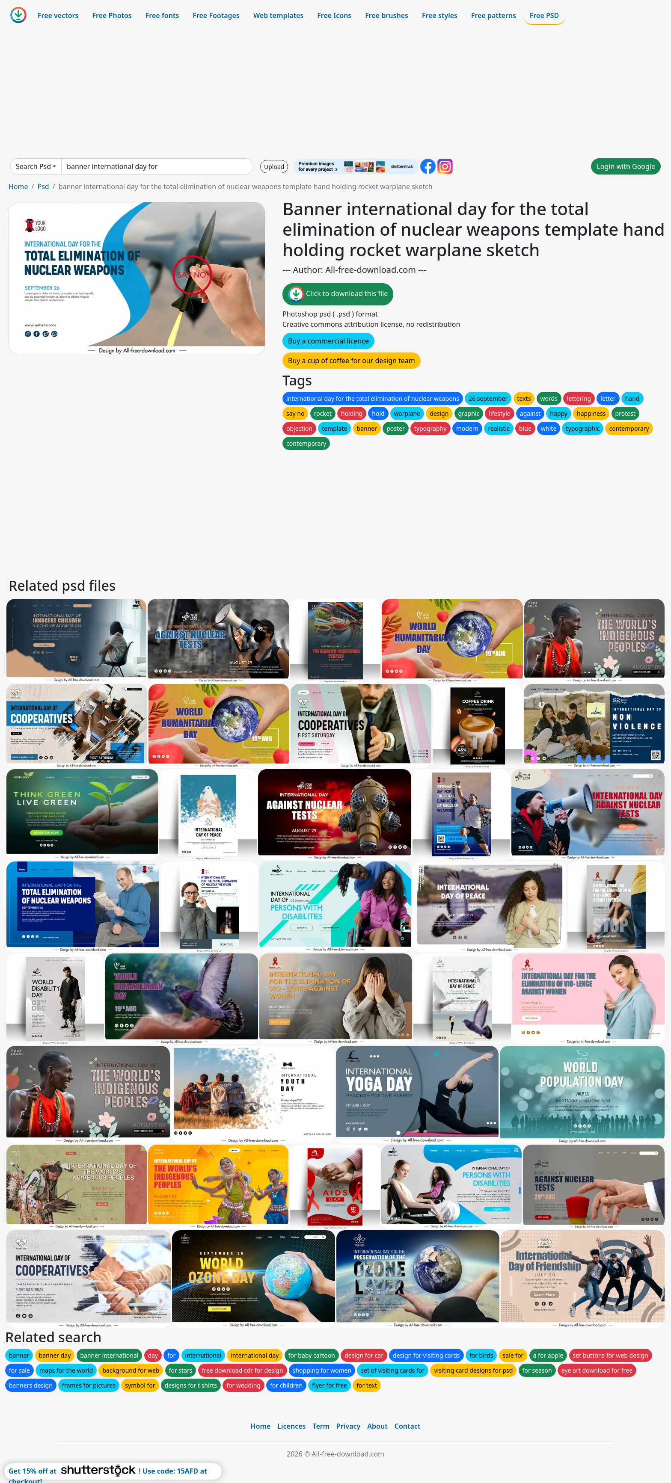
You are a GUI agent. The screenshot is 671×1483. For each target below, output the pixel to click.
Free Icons (334, 15)
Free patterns (493, 15)
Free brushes (386, 15)
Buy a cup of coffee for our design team (351, 360)
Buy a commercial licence (328, 341)
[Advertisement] (335, 91)
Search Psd (33, 166)
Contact (408, 1426)
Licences (291, 1426)
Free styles (439, 15)
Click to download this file (338, 294)
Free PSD (544, 15)
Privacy (348, 1426)
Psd (43, 186)
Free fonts (162, 15)
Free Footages (216, 15)
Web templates (278, 15)
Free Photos (111, 15)
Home (18, 186)
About (377, 1426)
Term (321, 1426)
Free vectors (58, 15)
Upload (274, 167)
